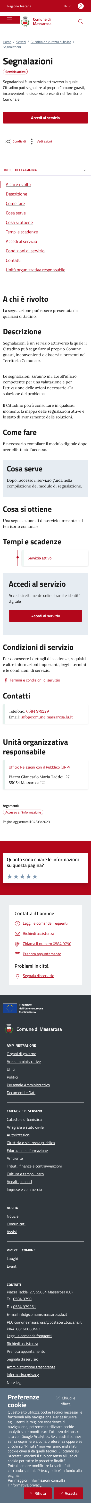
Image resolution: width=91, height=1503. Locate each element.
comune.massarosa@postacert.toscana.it (48, 1322)
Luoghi (12, 1258)
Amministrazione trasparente (31, 1367)
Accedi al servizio (45, 616)
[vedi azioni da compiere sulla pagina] (40, 141)
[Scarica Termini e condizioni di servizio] (31, 680)
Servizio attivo (15, 71)
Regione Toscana (19, 6)
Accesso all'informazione (23, 812)
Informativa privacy (23, 1375)
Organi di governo (21, 1054)
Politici (12, 1077)
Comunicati (16, 1224)
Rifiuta (41, 1493)
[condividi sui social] (15, 141)
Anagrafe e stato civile (25, 1127)
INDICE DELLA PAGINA (45, 169)
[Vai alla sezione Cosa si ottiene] (45, 222)
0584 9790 (22, 1299)
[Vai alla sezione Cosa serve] (45, 213)
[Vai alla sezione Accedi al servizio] (45, 241)
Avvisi (12, 1232)
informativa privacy (25, 1485)
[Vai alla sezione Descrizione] (45, 194)
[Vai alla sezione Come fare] (45, 203)
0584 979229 (37, 711)
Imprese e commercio (24, 1189)
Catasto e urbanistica (24, 1119)
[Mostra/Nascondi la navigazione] (10, 19)
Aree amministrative (24, 1061)
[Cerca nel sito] (81, 22)
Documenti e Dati (21, 1093)
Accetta (71, 1493)
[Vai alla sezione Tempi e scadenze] (45, 232)
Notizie (12, 1216)
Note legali (16, 1382)
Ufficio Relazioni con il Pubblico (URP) (39, 767)
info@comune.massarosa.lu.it (47, 717)
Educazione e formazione (27, 1150)
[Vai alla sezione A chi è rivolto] (45, 184)
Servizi (21, 41)
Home (7, 41)
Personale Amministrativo (28, 1085)
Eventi (12, 1266)
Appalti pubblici (19, 1182)
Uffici (11, 1069)
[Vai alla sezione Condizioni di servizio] (45, 251)
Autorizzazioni (18, 1135)
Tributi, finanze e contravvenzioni (34, 1166)
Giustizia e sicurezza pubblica (51, 41)
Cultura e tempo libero (25, 1174)
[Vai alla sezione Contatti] (45, 260)
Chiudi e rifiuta (69, 1401)
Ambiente (15, 1158)
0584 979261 (24, 1306)
